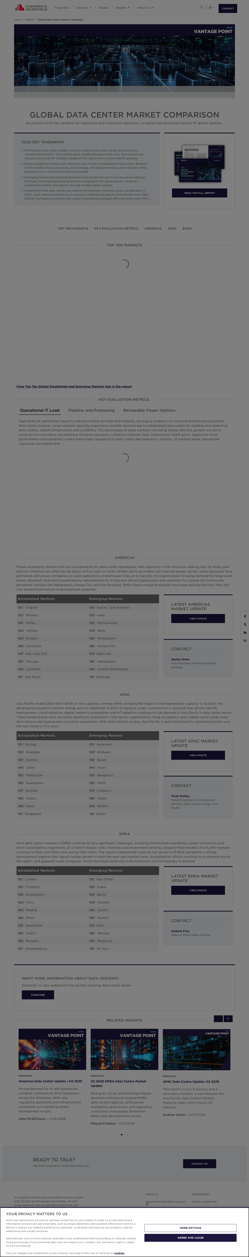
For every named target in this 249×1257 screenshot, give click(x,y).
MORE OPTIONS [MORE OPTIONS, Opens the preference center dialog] (190, 1227)
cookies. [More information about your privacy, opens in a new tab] (119, 1253)
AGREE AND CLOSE (190, 1237)
